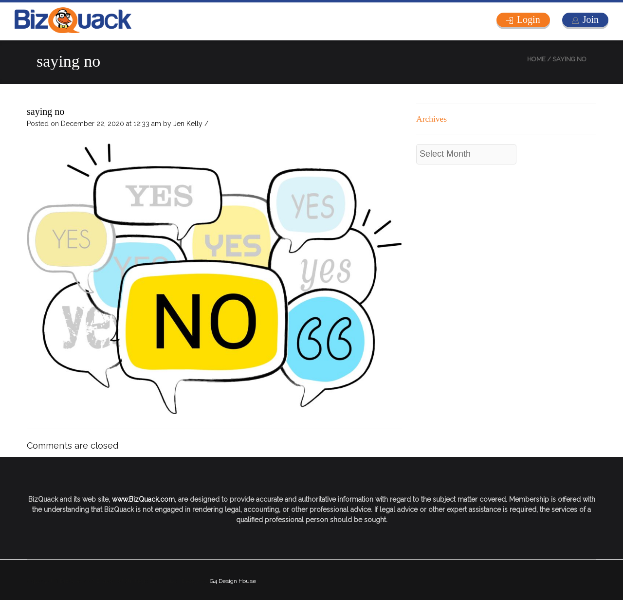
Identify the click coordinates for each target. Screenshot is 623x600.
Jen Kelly (187, 123)
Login (528, 19)
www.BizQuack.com (143, 499)
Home (536, 59)
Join (591, 19)
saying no (45, 111)
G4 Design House (233, 581)
